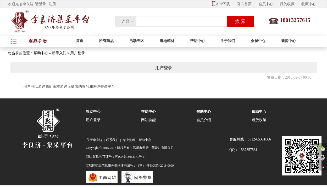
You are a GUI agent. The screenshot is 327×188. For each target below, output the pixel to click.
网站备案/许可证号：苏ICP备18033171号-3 (115, 156)
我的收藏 (287, 4)
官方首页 (244, 4)
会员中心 (265, 4)
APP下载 (221, 4)
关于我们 (227, 41)
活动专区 (136, 41)
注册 (52, 4)
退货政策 (259, 120)
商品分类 (38, 41)
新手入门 (59, 53)
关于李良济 (94, 140)
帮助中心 (197, 41)
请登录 (40, 4)
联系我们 (112, 140)
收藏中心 (308, 4)
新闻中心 (288, 41)
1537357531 (248, 150)
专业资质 (129, 140)
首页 (79, 41)
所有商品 (106, 41)
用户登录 (93, 120)
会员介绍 (203, 120)
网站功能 (148, 120)
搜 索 (240, 21)
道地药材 (167, 41)
